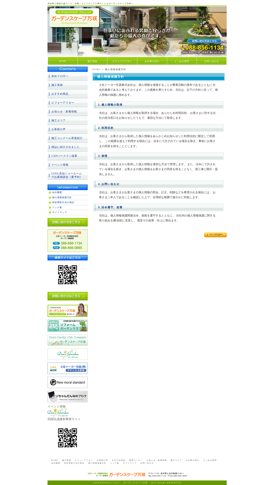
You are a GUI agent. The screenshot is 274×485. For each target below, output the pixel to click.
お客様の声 (58, 129)
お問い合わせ (211, 61)
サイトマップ (59, 212)
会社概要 (57, 192)
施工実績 (92, 61)
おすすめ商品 (59, 93)
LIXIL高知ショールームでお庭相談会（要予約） (67, 175)
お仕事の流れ (152, 61)
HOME (62, 61)
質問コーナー (136, 460)
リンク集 (57, 207)
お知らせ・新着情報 (64, 111)
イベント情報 (59, 164)
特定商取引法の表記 (63, 202)
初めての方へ (59, 76)
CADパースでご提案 (64, 155)
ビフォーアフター (122, 61)
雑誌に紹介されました (65, 147)
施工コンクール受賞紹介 (67, 138)
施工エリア (58, 120)
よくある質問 (181, 61)
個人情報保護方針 (62, 197)
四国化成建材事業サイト (64, 419)
